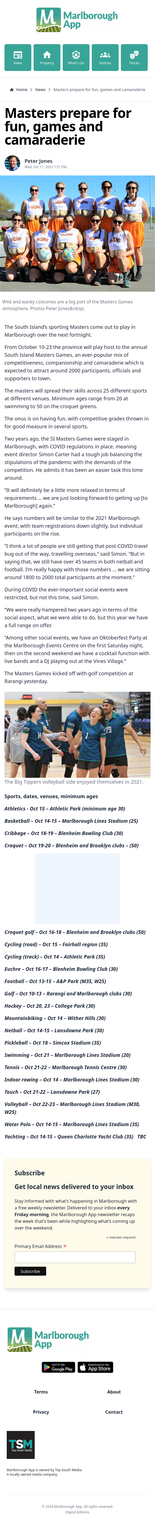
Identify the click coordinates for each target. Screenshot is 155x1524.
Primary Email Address (41, 1246)
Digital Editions (78, 1512)
